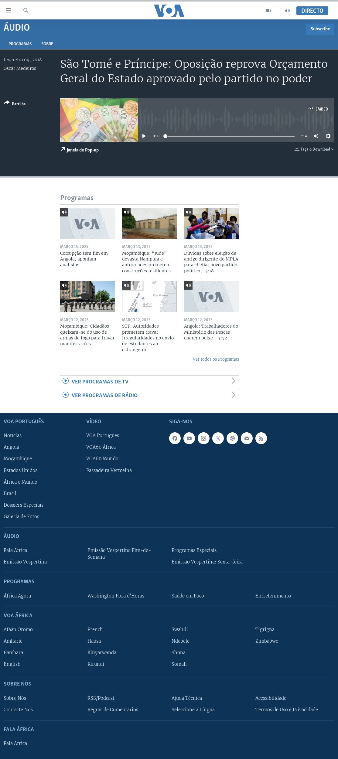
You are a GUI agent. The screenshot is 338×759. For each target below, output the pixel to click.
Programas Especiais (194, 550)
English (12, 664)
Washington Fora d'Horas (115, 595)
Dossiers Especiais (23, 505)
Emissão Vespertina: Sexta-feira (207, 562)
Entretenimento (273, 595)
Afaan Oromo (18, 629)
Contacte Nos (18, 709)
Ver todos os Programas (216, 359)
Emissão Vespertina (25, 562)
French (95, 629)
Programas (20, 44)
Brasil (10, 493)
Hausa (94, 641)
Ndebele (180, 641)
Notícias (13, 435)
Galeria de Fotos (21, 516)
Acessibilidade (270, 698)
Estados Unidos (20, 470)
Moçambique (18, 458)
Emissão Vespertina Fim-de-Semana (119, 554)
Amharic (13, 641)
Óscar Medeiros (20, 68)
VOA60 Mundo (102, 458)
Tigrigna (265, 629)
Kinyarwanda (101, 652)
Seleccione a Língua (193, 709)
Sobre (47, 44)
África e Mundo (20, 482)
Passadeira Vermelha (109, 470)
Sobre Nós (15, 698)
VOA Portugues (102, 435)
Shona (179, 652)
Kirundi (95, 664)
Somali (179, 664)
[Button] (15, 104)
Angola (11, 447)
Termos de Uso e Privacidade (286, 709)
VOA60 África (101, 447)
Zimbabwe (266, 641)
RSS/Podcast (100, 698)
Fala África (15, 550)
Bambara (13, 652)
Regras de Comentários (112, 709)
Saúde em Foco (188, 595)
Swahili (180, 629)
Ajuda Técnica (187, 698)
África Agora (17, 595)
